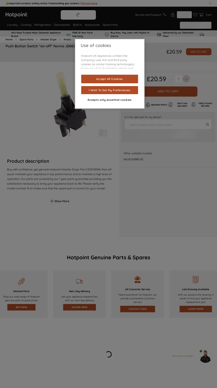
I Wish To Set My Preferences (109, 90)
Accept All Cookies (109, 79)
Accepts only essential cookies (110, 100)
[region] (110, 74)
